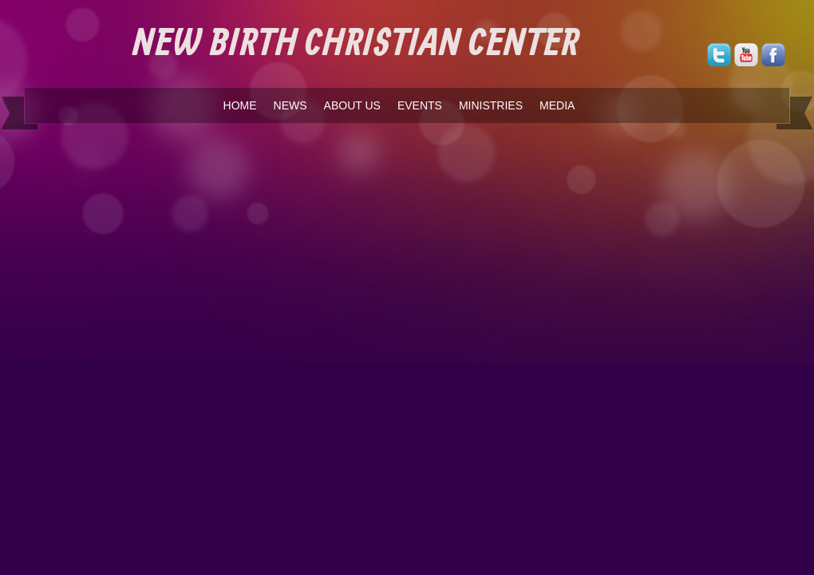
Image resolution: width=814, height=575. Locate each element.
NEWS (290, 105)
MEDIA (557, 105)
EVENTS (419, 105)
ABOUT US (352, 105)
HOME (240, 105)
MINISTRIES (491, 105)
